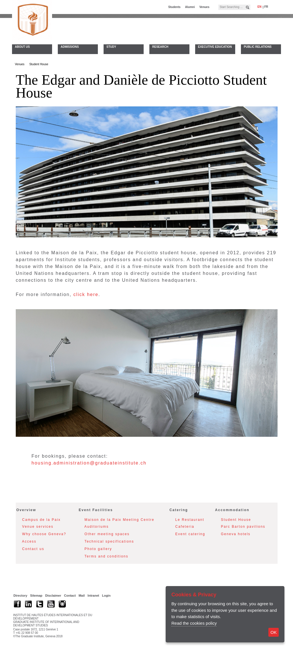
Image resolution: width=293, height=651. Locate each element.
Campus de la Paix (41, 521)
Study (111, 46)
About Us (22, 46)
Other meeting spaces (106, 535)
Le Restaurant (189, 521)
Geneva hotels (235, 535)
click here (85, 295)
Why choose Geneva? (44, 535)
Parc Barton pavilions (243, 527)
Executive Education (215, 46)
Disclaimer (53, 596)
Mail (82, 596)
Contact (70, 596)
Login (106, 596)
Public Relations (258, 46)
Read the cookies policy (194, 623)
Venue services (37, 527)
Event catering (190, 535)
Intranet (93, 596)
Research (160, 46)
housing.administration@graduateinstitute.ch (88, 463)
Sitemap (36, 596)
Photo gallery (98, 550)
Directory (20, 596)
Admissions (70, 46)
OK (273, 632)
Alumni (190, 7)
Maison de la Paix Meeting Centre (119, 521)
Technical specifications (109, 542)
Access (29, 542)
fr (266, 6)
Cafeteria (185, 527)
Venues (204, 7)
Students (174, 7)
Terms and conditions (106, 557)
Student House (38, 65)
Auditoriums (96, 527)
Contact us (33, 550)
